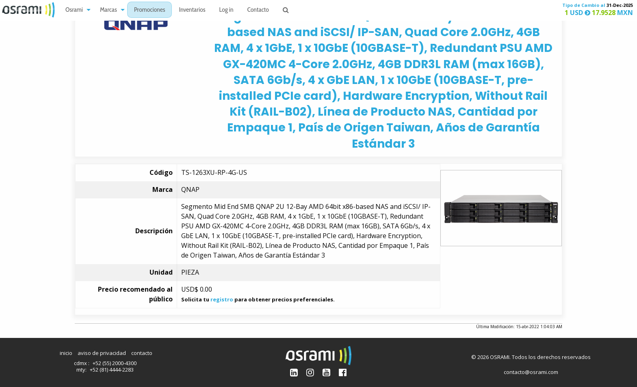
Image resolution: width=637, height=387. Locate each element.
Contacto (258, 10)
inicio (66, 353)
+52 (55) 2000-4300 (114, 363)
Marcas (108, 10)
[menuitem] (75, 10)
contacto (141, 353)
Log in (226, 10)
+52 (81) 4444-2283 (112, 369)
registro (221, 299)
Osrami (74, 10)
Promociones (149, 10)
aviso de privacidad (102, 353)
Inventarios (192, 10)
